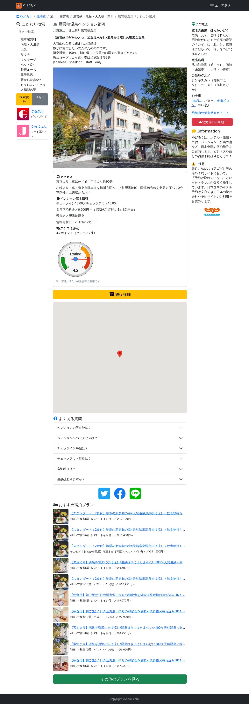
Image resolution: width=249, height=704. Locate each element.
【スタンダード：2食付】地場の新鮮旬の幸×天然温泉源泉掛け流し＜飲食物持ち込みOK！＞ (135, 513)
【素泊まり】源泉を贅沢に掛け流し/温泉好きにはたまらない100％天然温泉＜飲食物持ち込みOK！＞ (141, 562)
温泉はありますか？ (71, 479)
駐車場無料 (28, 39)
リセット (40, 99)
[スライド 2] (113, 162)
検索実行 (24, 99)
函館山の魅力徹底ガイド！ (210, 113)
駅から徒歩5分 (31, 80)
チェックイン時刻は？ (72, 448)
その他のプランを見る (119, 679)
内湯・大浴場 (30, 44)
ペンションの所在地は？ (74, 427)
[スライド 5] (134, 162)
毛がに (196, 100)
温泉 (24, 49)
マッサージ (28, 59)
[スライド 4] (127, 162)
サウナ (25, 54)
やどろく (24, 16)
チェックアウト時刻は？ (74, 458)
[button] (119, 354)
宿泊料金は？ (66, 469)
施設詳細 (120, 294)
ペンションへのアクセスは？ (77, 438)
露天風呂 (27, 75)
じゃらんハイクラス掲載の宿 (33, 87)
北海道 (41, 16)
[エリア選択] (220, 6)
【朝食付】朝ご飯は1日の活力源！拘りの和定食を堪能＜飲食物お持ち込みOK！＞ (127, 595)
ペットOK (27, 64)
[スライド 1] (106, 162)
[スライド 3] (120, 162)
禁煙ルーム (28, 70)
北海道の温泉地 (211, 122)
